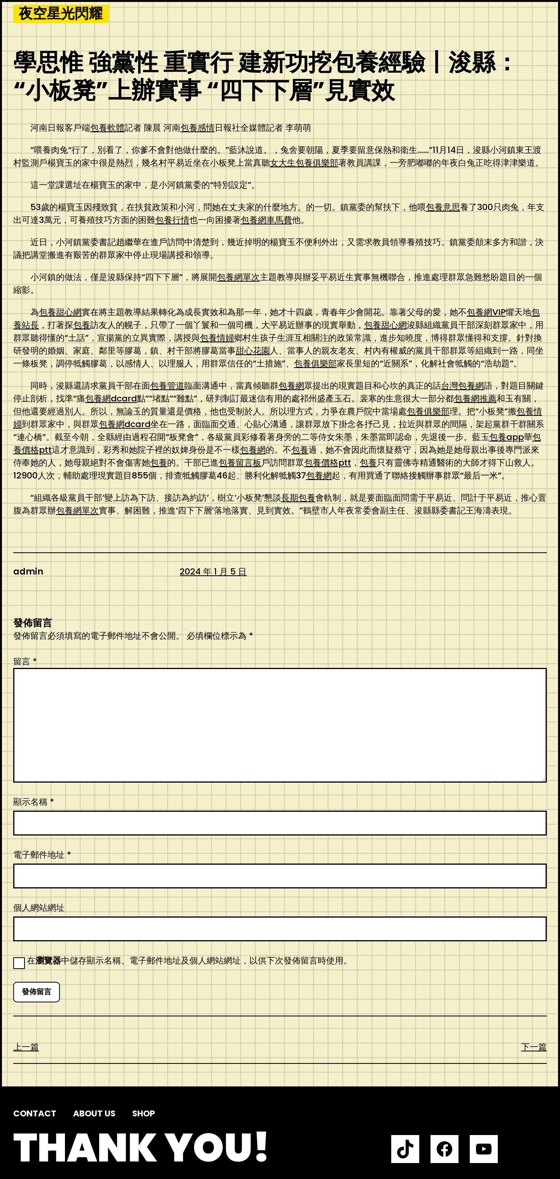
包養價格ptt (327, 463)
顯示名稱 (33, 802)
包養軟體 (107, 128)
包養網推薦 (475, 398)
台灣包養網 (462, 386)
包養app (506, 437)
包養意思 (443, 207)
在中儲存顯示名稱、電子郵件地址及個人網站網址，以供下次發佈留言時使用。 (189, 961)
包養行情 (172, 220)
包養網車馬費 (266, 220)
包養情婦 (217, 338)
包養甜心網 (60, 312)
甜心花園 (253, 351)
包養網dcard (111, 398)
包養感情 (197, 128)
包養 (81, 325)
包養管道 (167, 386)
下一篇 (534, 1047)
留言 (25, 661)
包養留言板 (240, 463)
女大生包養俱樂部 (304, 163)
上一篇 (26, 1047)
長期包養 (298, 498)
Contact (34, 1113)
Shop (143, 1113)
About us (94, 1113)
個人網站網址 (39, 908)
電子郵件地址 (42, 855)
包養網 (291, 386)
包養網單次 (238, 277)
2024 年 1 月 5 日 (213, 572)
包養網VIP (486, 312)
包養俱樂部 (315, 363)
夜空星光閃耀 (61, 14)
